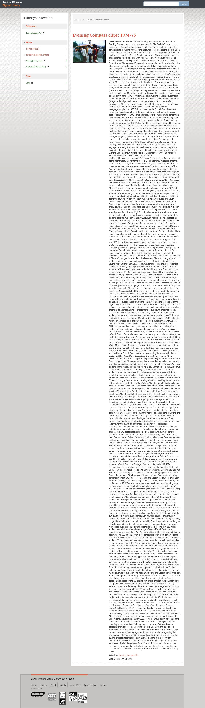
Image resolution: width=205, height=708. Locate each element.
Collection (31, 26)
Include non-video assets (99, 19)
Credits (62, 685)
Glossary (43, 685)
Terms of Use (75, 685)
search (184, 3)
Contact (103, 685)
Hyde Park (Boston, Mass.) (37, 54)
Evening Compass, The (129, 655)
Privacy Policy (90, 685)
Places (29, 42)
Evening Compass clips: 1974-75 (104, 35)
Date (28, 76)
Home (33, 685)
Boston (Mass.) (32, 48)
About (53, 685)
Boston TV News (12, 3)
